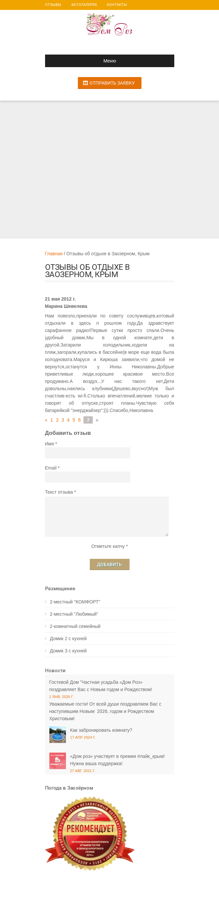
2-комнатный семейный (75, 626)
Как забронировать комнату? (101, 730)
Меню (83, 60)
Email (51, 468)
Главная (54, 253)
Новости (55, 671)
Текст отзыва (59, 492)
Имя (49, 443)
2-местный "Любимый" (74, 614)
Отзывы (53, 5)
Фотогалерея (84, 5)
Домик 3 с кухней (68, 650)
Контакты (117, 5)
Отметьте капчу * (109, 546)
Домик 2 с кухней (68, 638)
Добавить (109, 564)
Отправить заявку (112, 83)
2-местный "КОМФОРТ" (75, 601)
